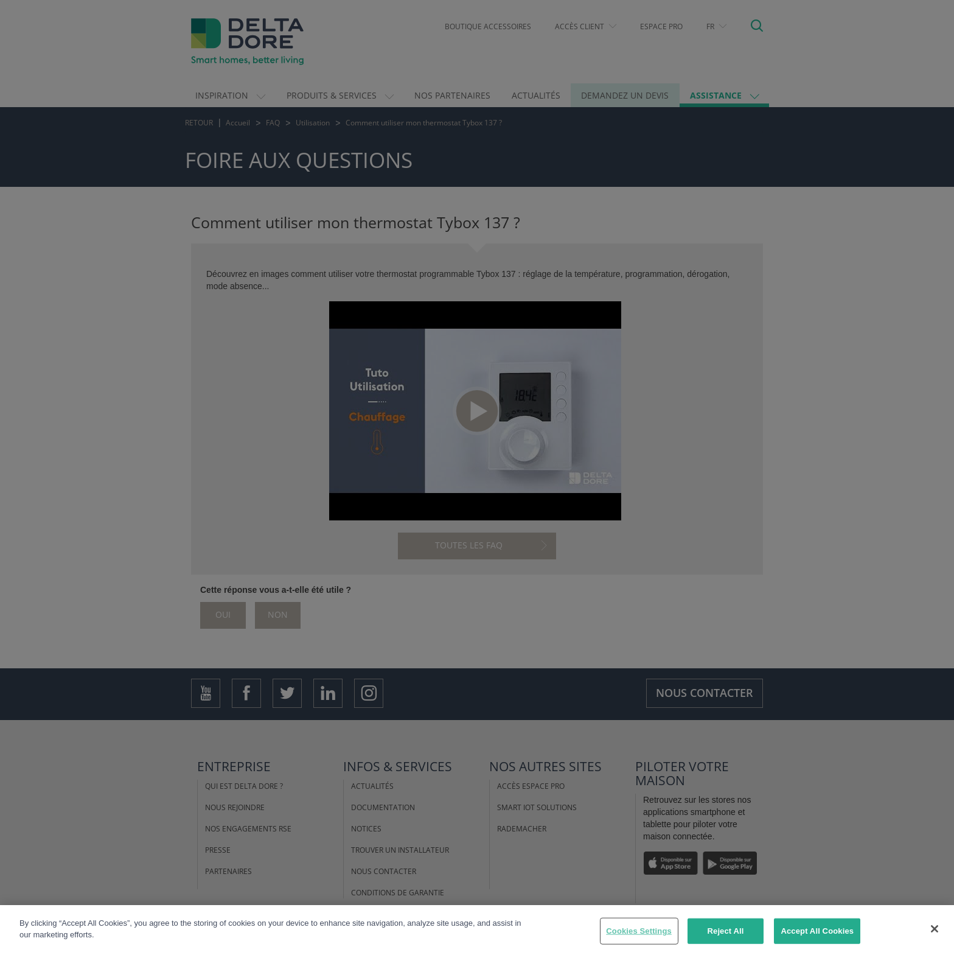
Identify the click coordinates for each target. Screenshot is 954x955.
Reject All (726, 931)
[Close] (934, 928)
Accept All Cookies (817, 931)
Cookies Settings (639, 931)
